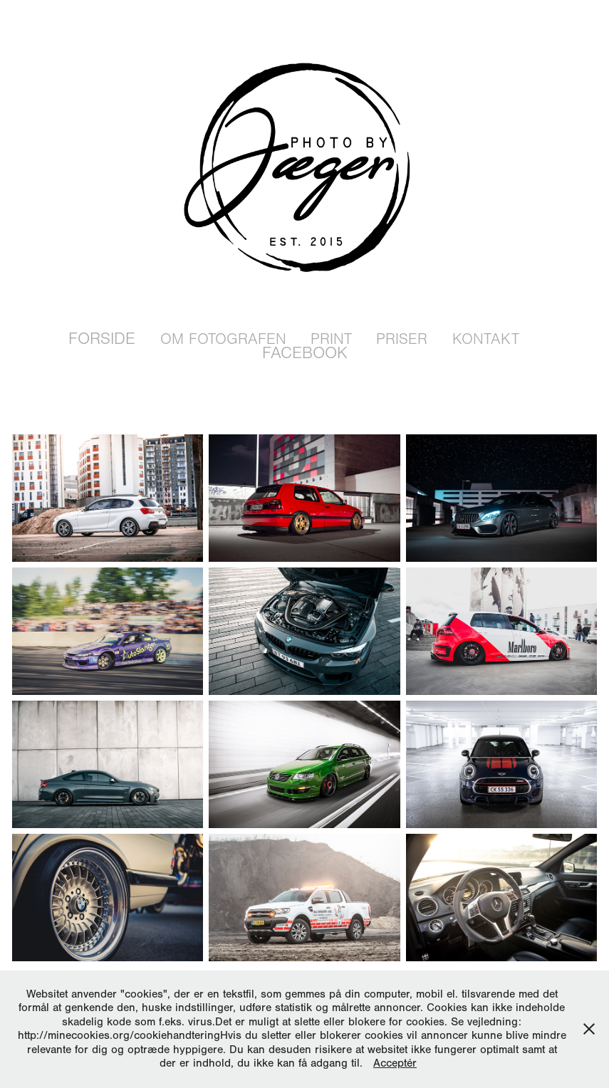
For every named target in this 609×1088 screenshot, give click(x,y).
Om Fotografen (223, 339)
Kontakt (485, 339)
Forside (101, 339)
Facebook (305, 353)
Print (331, 339)
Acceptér (395, 1063)
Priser (401, 339)
